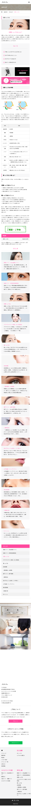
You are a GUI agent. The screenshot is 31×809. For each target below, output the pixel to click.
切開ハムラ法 (6, 556)
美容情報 (3, 766)
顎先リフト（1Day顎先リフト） (7, 773)
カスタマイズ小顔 (6, 770)
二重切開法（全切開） (8, 570)
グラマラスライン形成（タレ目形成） (11, 560)
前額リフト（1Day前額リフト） (10, 549)
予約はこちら (15, 721)
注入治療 (19, 750)
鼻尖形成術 (5, 587)
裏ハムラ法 (5, 563)
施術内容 (3, 755)
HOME (2, 750)
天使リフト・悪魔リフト (6, 778)
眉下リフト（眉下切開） (8, 573)
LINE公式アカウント (15, 742)
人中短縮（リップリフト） (9, 584)
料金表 (2, 757)
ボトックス (19, 753)
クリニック (3, 753)
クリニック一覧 (4, 761)
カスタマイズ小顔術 (5, 780)
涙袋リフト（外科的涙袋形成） (10, 553)
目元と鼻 (19, 770)
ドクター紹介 (4, 759)
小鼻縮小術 (5, 590)
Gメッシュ (5, 594)
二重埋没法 (5, 577)
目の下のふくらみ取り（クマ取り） (11, 580)
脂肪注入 (3, 776)
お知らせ (3, 763)
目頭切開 (5, 566)
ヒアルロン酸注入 (21, 755)
